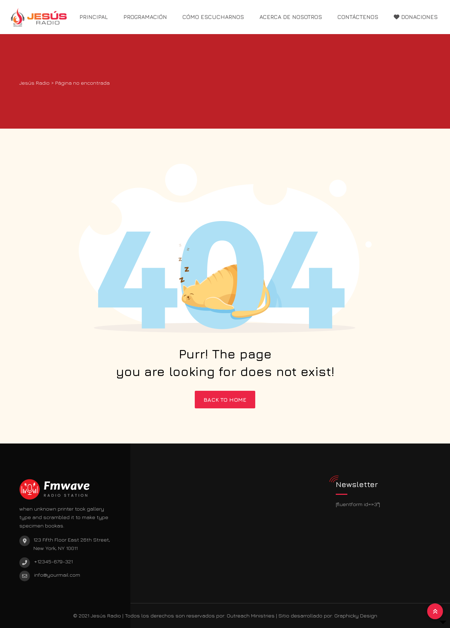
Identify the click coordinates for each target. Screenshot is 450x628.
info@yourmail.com (57, 575)
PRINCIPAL (93, 17)
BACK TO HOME (225, 399)
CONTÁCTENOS (358, 17)
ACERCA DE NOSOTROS (290, 17)
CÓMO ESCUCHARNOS (213, 17)
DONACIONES (416, 17)
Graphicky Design (355, 616)
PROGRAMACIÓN (145, 17)
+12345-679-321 (53, 561)
